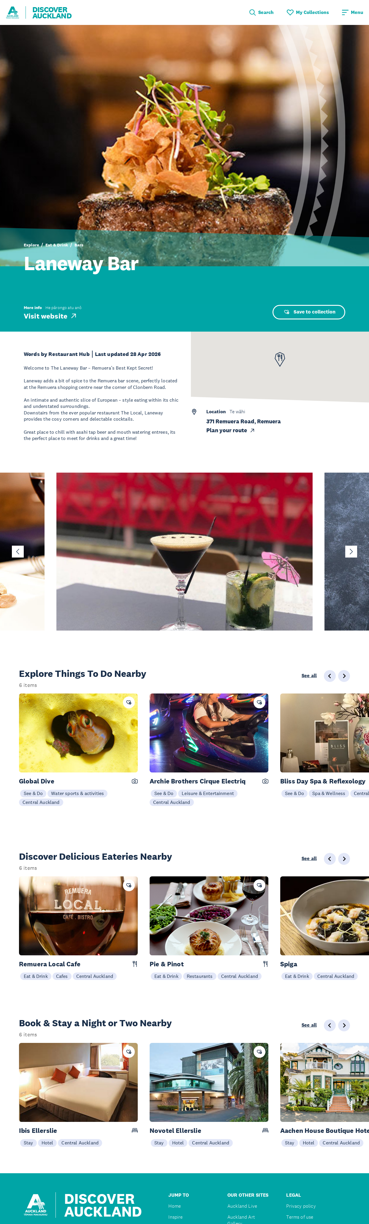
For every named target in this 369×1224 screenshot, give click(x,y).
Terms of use (299, 1217)
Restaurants (200, 976)
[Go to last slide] (18, 552)
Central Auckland (41, 802)
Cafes (62, 976)
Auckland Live (242, 1206)
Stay (28, 1143)
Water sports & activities (77, 793)
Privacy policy (301, 1206)
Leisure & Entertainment (208, 793)
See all (309, 675)
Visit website (50, 316)
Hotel (47, 1143)
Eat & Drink (56, 245)
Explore (31, 245)
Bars (79, 245)
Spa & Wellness (328, 793)
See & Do (33, 793)
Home (174, 1206)
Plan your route (230, 430)
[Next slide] (351, 552)
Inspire (175, 1217)
